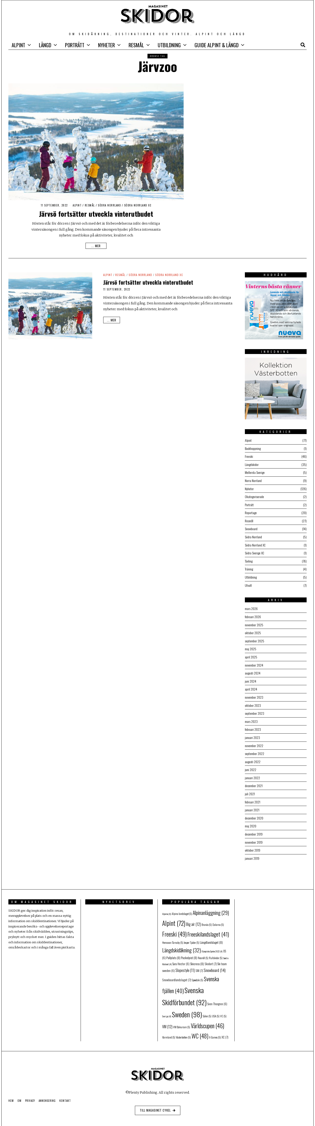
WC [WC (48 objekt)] (200, 1029)
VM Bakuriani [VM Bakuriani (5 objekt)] (181, 1020)
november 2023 (254, 693)
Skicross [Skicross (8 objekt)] (197, 956)
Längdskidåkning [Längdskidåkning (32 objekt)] (181, 943)
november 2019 (254, 835)
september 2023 (254, 708)
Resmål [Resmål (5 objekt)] (203, 951)
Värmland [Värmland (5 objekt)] (168, 1030)
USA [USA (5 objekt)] (215, 1009)
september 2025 (254, 637)
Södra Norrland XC (137, 205)
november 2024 (254, 661)
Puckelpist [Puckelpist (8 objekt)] (189, 950)
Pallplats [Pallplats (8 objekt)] (173, 950)
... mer (96, 245)
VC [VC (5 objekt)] (223, 1009)
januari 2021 (252, 803)
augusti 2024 (252, 669)
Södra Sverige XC (254, 551)
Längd (45, 45)
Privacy (30, 1094)
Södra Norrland (109, 205)
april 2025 (251, 653)
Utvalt (248, 582)
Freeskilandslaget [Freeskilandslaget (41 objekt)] (208, 927)
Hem (11, 1094)
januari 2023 (252, 732)
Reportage (251, 511)
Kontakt (65, 1094)
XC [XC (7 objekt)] (225, 1030)
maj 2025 (250, 645)
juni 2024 (250, 677)
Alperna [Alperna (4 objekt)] (166, 906)
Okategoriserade (254, 495)
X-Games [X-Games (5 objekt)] (215, 1030)
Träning (249, 566)
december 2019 (254, 827)
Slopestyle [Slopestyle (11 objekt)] (185, 963)
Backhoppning (253, 448)
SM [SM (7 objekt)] (199, 963)
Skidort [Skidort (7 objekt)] (211, 956)
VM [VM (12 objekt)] (167, 1019)
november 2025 (254, 621)
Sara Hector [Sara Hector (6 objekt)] (180, 956)
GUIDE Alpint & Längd (217, 45)
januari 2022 (252, 772)
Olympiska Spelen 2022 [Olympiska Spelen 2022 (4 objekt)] (212, 944)
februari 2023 (253, 724)
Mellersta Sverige (255, 471)
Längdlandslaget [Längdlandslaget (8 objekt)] (211, 935)
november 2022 (254, 740)
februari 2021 (252, 795)
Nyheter (106, 45)
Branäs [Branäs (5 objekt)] (207, 918)
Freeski (249, 456)
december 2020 (254, 811)
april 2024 (251, 685)
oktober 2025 (253, 629)
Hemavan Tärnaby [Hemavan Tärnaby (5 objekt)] (172, 935)
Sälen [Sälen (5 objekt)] (207, 1009)
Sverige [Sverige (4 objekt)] (166, 1009)
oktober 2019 (252, 843)
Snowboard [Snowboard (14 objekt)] (215, 963)
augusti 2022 (252, 756)
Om (19, 1094)
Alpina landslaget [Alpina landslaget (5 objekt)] (182, 906)
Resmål (136, 45)
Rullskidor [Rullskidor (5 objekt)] (216, 951)
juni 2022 (250, 764)
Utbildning (169, 45)
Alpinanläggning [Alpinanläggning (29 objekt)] (211, 905)
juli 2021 (250, 788)
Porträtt (74, 45)
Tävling (249, 558)
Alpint (18, 45)
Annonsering (47, 1094)
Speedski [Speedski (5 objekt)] (197, 973)
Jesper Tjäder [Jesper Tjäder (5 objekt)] (191, 935)
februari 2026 (253, 613)
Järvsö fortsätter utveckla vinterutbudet (96, 214)
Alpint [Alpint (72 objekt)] (173, 916)
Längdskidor (252, 464)
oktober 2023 (253, 700)
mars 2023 (251, 716)
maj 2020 (250, 819)
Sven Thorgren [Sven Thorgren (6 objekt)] (217, 997)
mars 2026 (251, 605)
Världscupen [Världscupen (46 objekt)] (207, 1018)
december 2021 (254, 780)
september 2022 (254, 748)
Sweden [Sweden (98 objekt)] (187, 1007)
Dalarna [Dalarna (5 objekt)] (218, 918)
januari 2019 (252, 851)
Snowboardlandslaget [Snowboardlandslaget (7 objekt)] (176, 973)
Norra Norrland (253, 479)
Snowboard (251, 527)
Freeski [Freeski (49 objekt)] (174, 927)
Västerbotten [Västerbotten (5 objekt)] (183, 1030)
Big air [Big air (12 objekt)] (193, 917)
